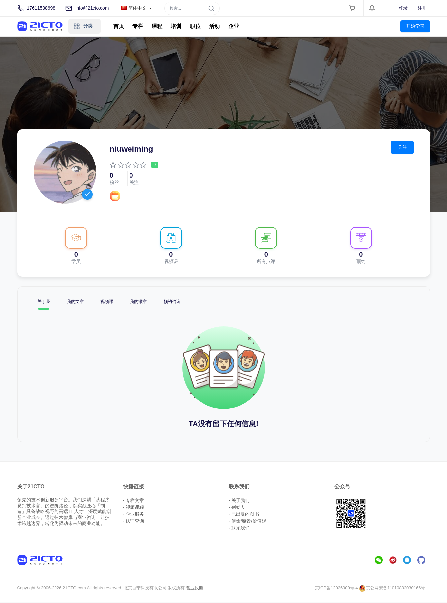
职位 (195, 26)
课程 (157, 26)
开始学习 (415, 26)
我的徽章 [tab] (150, 302)
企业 (233, 26)
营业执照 (194, 589)
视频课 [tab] (115, 302)
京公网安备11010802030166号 (392, 589)
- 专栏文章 (133, 501)
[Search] (192, 8)
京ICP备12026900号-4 (336, 589)
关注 (403, 146)
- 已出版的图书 (244, 515)
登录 (403, 8)
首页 (118, 26)
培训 (176, 26)
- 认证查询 (133, 522)
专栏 (137, 26)
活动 (214, 26)
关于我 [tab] (45, 302)
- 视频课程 (133, 508)
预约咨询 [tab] (188, 302)
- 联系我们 (239, 529)
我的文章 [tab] (80, 302)
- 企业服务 (133, 515)
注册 (422, 8)
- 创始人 (237, 508)
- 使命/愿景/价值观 (247, 522)
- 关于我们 (239, 501)
